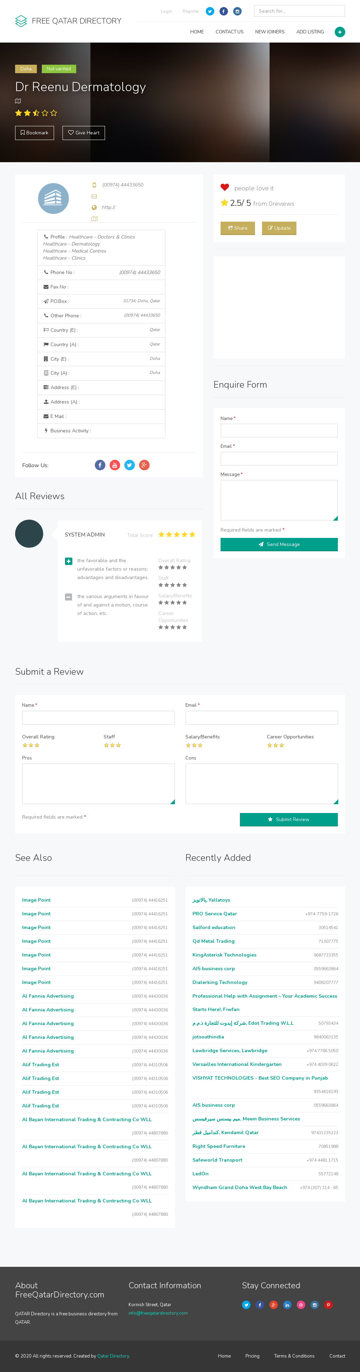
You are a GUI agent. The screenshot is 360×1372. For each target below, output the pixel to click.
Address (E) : (61, 387)
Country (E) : (101, 330)
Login (166, 11)
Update (279, 228)
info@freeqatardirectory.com (158, 1313)
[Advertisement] (279, 307)
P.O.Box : (101, 301)
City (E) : (101, 359)
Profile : (89, 247)
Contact (337, 1356)
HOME (197, 32)
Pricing (253, 1356)
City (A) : (101, 373)
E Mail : (54, 416)
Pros (27, 758)
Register (191, 11)
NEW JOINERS (269, 32)
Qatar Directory (113, 1356)
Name (228, 418)
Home (224, 1356)
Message (232, 474)
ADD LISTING (310, 32)
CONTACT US (229, 32)
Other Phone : (101, 315)
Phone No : (101, 272)
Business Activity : (67, 430)
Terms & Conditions (294, 1356)
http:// (108, 207)
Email (228, 446)
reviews (281, 203)
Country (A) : (101, 344)
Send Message (279, 544)
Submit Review (288, 819)
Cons (190, 758)
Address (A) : (61, 402)
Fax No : (55, 287)
